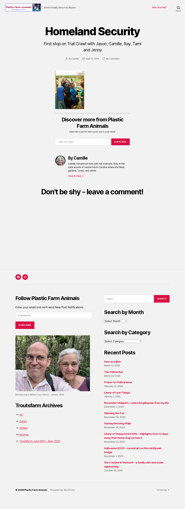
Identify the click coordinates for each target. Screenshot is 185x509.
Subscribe (120, 149)
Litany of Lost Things (117, 400)
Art (21, 422)
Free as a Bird (112, 369)
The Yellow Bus (114, 379)
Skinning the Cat (114, 425)
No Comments (113, 66)
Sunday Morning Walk (118, 435)
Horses (23, 435)
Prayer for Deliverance (118, 390)
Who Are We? (159, 11)
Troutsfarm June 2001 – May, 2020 (41, 448)
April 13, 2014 (92, 66)
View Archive (76, 184)
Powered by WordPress (63, 501)
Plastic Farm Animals (36, 501)
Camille (74, 66)
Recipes (24, 442)
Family (23, 429)
